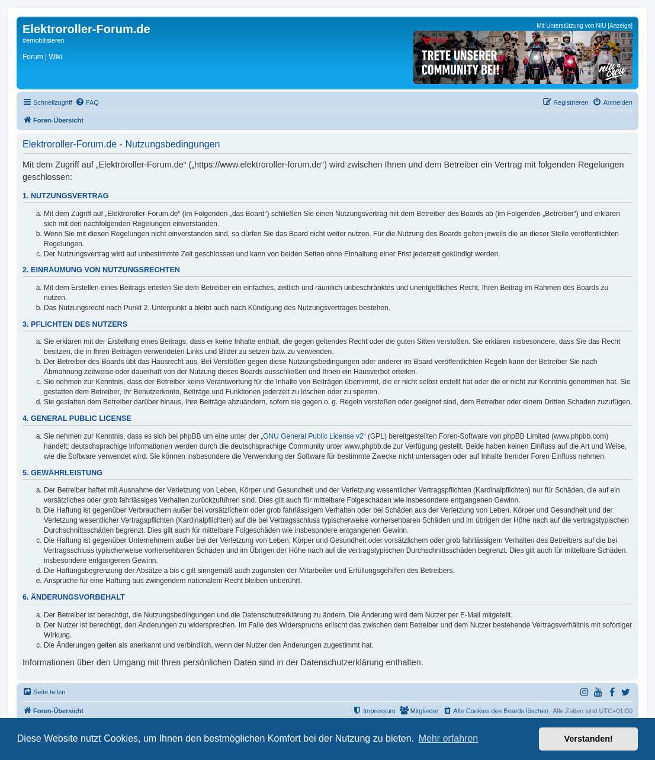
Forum (33, 57)
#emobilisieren (44, 40)
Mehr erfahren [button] (449, 738)
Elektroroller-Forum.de (86, 29)
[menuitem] (87, 102)
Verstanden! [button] (588, 738)
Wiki (55, 57)
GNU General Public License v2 (313, 436)
